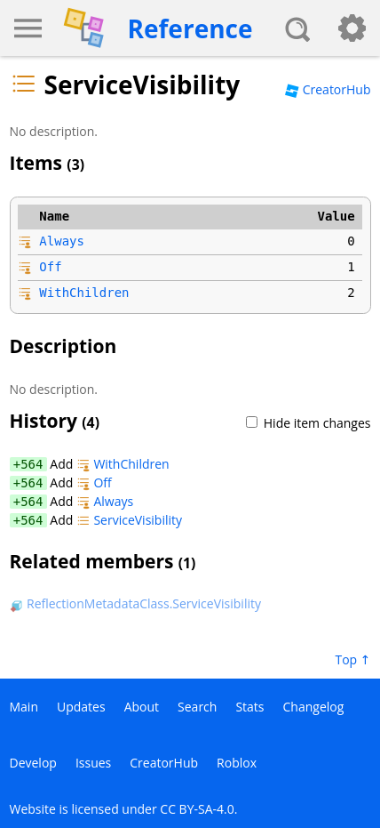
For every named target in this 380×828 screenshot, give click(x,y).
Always (61, 241)
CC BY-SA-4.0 (197, 808)
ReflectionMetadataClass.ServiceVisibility (135, 603)
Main (24, 706)
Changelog (313, 706)
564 (31, 464)
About (141, 706)
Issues (93, 762)
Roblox (237, 762)
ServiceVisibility (129, 519)
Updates (81, 706)
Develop (33, 762)
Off (50, 267)
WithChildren (84, 292)
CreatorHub (327, 89)
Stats (249, 706)
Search (197, 706)
